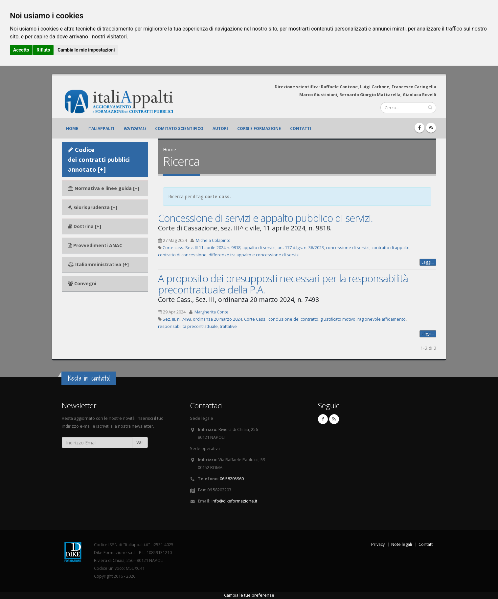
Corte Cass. (255, 319)
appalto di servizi (259, 247)
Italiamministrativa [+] (98, 264)
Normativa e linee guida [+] (103, 188)
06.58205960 (232, 478)
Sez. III (169, 319)
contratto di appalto (391, 247)
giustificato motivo (337, 319)
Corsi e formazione (259, 128)
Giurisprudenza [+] (92, 207)
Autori (220, 128)
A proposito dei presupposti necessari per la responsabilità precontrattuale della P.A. (283, 283)
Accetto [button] (21, 50)
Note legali (401, 544)
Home (72, 128)
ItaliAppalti (100, 128)
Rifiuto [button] (43, 50)
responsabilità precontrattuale (188, 326)
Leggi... (427, 262)
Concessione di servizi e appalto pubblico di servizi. (265, 218)
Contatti (300, 128)
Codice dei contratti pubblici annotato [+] (99, 159)
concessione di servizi (348, 247)
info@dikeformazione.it (234, 501)
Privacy (378, 544)
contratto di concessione (182, 255)
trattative (228, 326)
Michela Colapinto (213, 240)
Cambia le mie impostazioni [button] (86, 50)
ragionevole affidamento (381, 319)
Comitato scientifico (179, 128)
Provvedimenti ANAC (95, 245)
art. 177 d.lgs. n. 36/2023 (301, 247)
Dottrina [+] (84, 226)
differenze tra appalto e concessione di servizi (254, 255)
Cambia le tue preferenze (249, 595)
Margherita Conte (211, 312)
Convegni (82, 283)
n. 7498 (184, 319)
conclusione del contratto (293, 319)
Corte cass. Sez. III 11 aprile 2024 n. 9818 (201, 247)
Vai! (140, 442)
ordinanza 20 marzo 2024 (217, 319)
